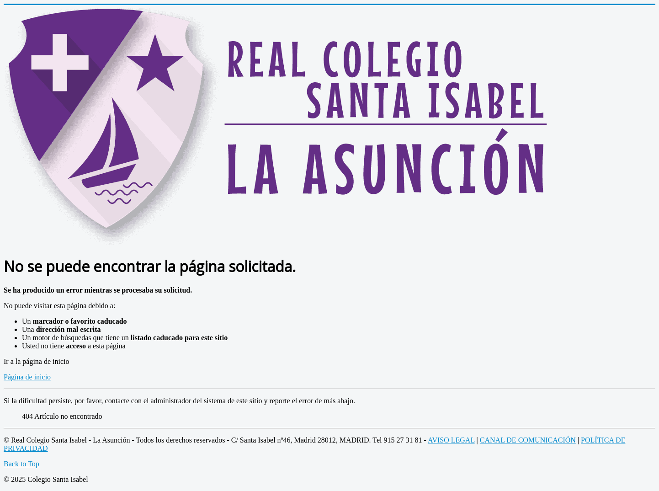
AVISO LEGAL (451, 440)
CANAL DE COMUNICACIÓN (528, 440)
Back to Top (21, 464)
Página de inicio (27, 377)
